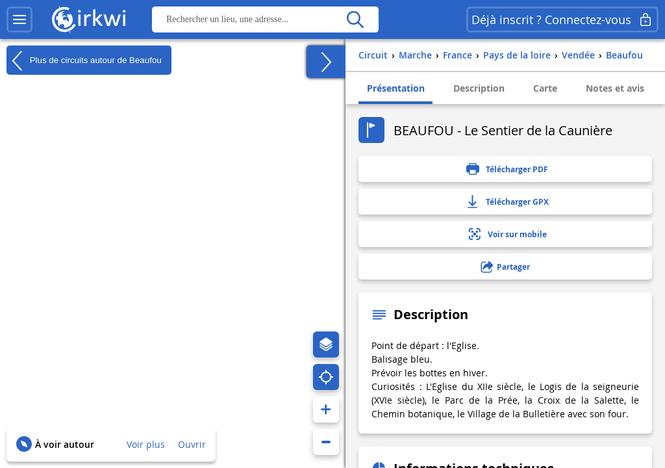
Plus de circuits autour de (84, 60)
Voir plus (146, 444)
